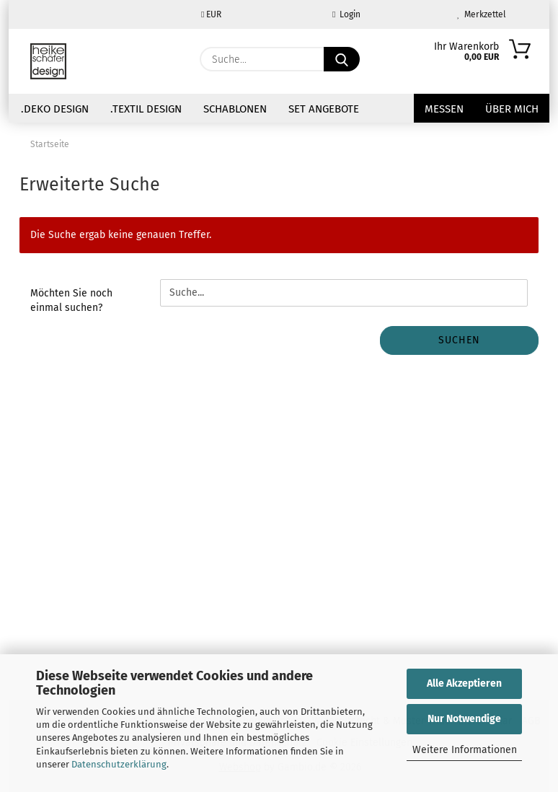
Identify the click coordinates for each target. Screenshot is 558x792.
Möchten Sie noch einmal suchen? (71, 300)
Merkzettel (481, 14)
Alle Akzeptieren (464, 683)
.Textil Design (146, 108)
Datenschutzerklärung (119, 764)
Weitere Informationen (464, 750)
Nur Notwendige (464, 719)
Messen (444, 108)
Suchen (459, 340)
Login (346, 14)
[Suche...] (342, 59)
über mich (512, 108)
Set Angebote (323, 108)
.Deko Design (55, 108)
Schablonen (235, 108)
